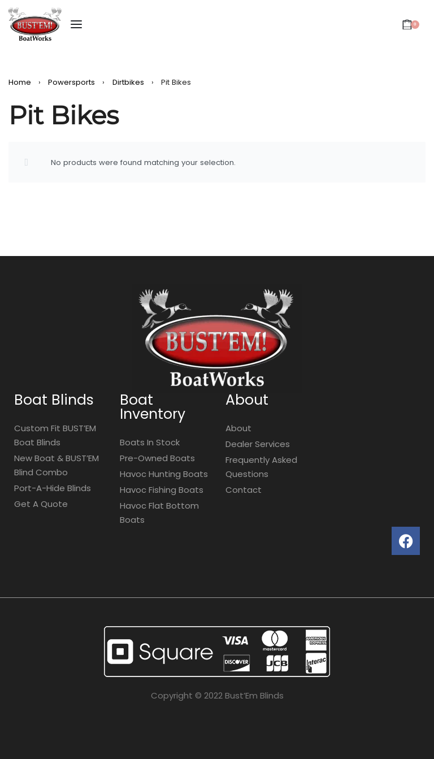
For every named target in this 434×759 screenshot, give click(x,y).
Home (19, 82)
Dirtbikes (128, 82)
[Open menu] (76, 24)
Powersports (71, 82)
